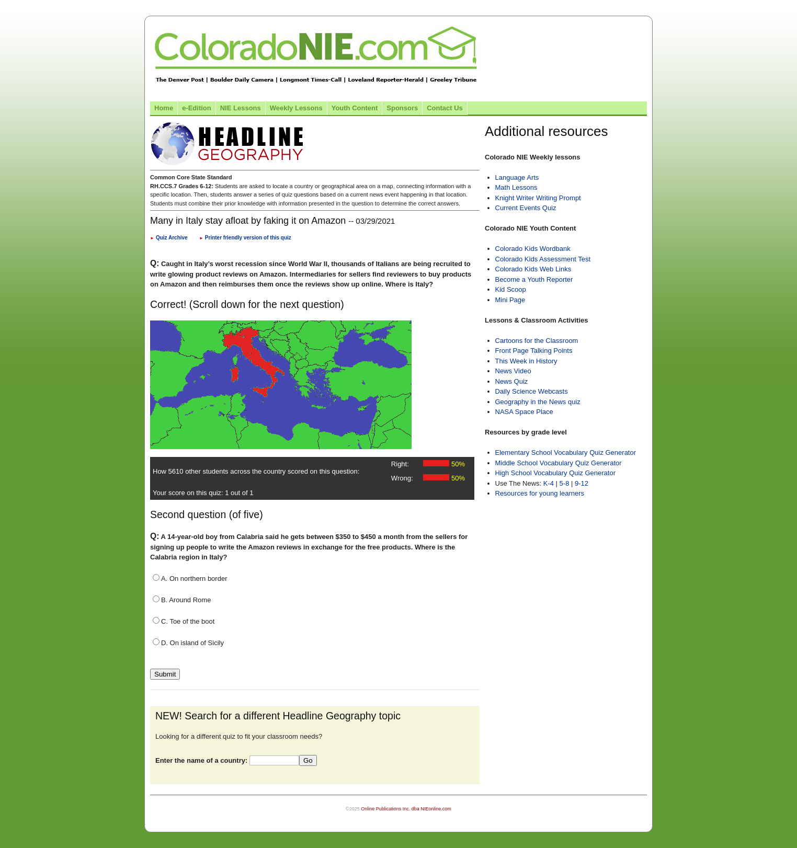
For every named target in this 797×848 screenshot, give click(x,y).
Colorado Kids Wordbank (533, 249)
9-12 (581, 483)
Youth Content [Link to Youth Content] (355, 108)
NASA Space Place (524, 412)
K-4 (548, 483)
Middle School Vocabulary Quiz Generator (558, 463)
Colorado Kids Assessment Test (543, 259)
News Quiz (511, 381)
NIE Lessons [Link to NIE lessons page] (240, 108)
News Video (513, 371)
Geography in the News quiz (537, 402)
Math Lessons (516, 187)
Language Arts (517, 177)
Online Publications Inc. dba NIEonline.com (406, 808)
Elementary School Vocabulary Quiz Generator (565, 452)
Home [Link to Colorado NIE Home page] (163, 108)
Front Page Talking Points (534, 350)
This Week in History (526, 361)
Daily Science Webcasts (531, 391)
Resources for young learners (540, 493)
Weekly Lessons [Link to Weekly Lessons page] (296, 108)
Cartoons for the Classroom (536, 341)
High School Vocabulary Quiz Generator (555, 473)
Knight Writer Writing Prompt (538, 198)
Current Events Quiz (525, 208)
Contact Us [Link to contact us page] (445, 108)
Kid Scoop (510, 289)
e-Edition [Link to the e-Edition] (196, 108)
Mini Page (510, 300)
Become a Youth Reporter (534, 279)
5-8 (565, 483)
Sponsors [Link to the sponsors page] (402, 108)
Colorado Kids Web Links (533, 269)
